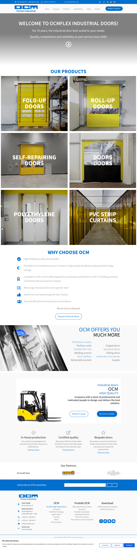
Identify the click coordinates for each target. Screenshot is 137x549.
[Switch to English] (104, 2)
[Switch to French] (107, 2)
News (89, 9)
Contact (97, 9)
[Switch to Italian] (111, 2)
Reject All (117, 545)
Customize (105, 545)
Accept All (129, 545)
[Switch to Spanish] (114, 2)
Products (66, 9)
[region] (68, 543)
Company (56, 9)
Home (47, 9)
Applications (79, 9)
